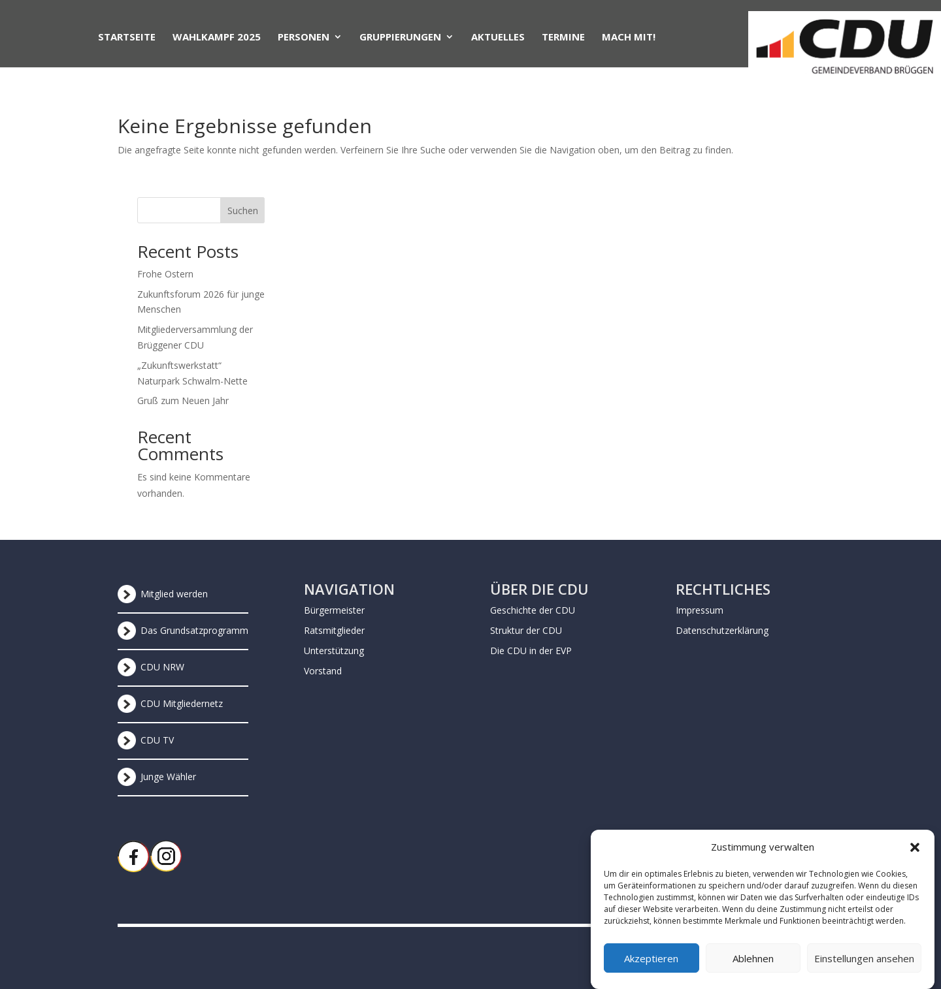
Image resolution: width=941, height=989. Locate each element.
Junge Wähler (168, 776)
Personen (303, 37)
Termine (563, 37)
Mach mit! (628, 37)
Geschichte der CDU (532, 610)
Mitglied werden (174, 594)
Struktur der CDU (526, 630)
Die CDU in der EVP (531, 650)
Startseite (127, 37)
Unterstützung (334, 650)
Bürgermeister (334, 610)
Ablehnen (753, 968)
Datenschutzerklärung (722, 630)
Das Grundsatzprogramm (194, 630)
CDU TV (157, 740)
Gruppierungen (400, 37)
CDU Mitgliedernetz (181, 703)
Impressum (699, 610)
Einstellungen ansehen (864, 968)
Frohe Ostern (165, 274)
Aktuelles (498, 37)
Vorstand (323, 671)
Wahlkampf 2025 (217, 37)
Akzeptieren (651, 968)
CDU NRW (162, 667)
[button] (914, 857)
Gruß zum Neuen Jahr (183, 400)
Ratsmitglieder (334, 630)
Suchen (242, 210)
